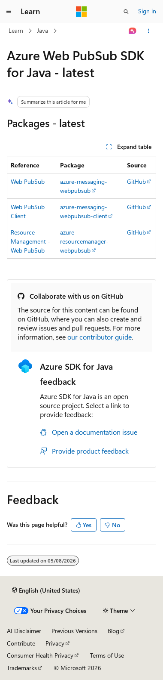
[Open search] (126, 11)
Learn (16, 30)
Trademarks (22, 668)
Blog (113, 631)
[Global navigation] (8, 11)
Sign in (147, 11)
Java (42, 30)
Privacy (54, 643)
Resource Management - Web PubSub (30, 241)
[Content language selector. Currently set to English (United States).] (46, 590)
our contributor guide (99, 336)
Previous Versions (74, 631)
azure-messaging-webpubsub (83, 186)
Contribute (21, 643)
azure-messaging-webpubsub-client (83, 211)
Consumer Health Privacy (40, 655)
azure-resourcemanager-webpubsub (84, 241)
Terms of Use (107, 655)
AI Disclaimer (24, 631)
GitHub (136, 181)
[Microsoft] (81, 11)
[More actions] (148, 31)
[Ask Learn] (132, 31)
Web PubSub (28, 181)
